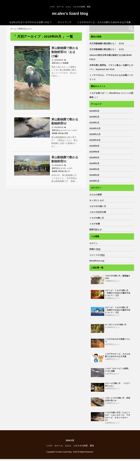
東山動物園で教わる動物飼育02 (64, 121)
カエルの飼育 (95, 194)
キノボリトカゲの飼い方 (115, 325)
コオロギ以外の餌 (97, 212)
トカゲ (74, 130)
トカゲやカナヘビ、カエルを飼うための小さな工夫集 (104, 22)
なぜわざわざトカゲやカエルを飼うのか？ (30, 22)
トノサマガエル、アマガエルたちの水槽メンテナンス (111, 77)
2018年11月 (95, 134)
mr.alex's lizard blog (70, 13)
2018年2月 (94, 175)
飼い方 (67, 171)
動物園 (65, 63)
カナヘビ (66, 130)
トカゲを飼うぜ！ (97, 93)
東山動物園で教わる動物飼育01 (64, 159)
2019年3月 (94, 111)
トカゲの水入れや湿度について (117, 341)
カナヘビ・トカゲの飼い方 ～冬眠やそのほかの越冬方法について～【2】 (117, 311)
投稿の (95, 249)
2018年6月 (94, 157)
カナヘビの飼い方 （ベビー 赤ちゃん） (118, 385)
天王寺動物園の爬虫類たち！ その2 (106, 43)
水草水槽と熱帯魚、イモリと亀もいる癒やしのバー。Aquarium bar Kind (111, 67)
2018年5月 (94, 163)
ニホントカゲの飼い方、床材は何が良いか (117, 400)
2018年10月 (95, 140)
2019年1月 (94, 122)
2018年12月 (95, 128)
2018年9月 (94, 146)
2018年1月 (94, 181)
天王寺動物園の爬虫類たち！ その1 (106, 49)
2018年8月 (94, 151)
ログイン (93, 243)
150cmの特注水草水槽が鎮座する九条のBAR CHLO (111, 57)
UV (64, 168)
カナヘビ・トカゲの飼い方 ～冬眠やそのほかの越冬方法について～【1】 (117, 293)
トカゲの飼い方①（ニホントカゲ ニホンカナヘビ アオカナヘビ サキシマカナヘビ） (117, 418)
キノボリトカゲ (96, 200)
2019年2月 (94, 116)
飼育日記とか (57, 63)
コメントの (97, 255)
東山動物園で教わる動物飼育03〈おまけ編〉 (64, 51)
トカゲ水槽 (94, 223)
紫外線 (61, 133)
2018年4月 (94, 169)
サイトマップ (64, 22)
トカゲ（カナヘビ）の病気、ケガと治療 (117, 371)
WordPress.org (96, 260)
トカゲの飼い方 (96, 218)
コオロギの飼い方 (97, 206)
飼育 (66, 133)
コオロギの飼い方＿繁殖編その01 (117, 277)
